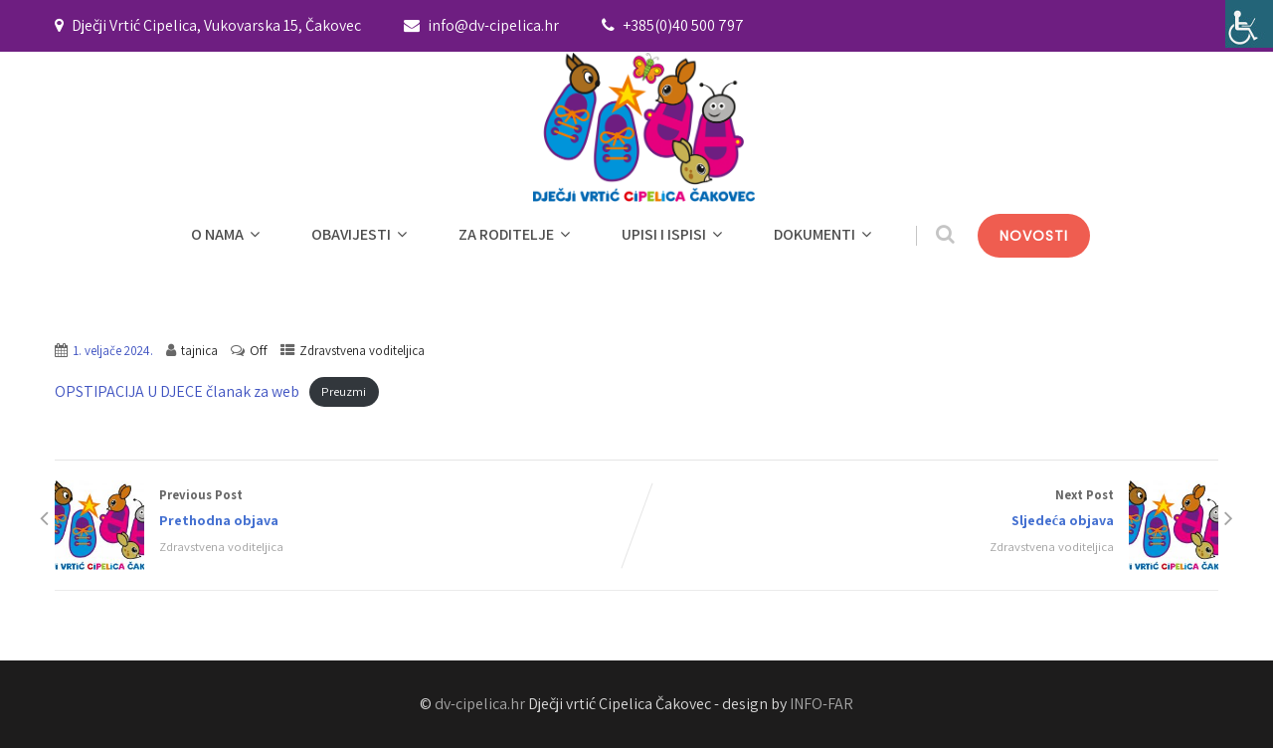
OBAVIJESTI (361, 234)
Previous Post (345, 509)
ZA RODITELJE (516, 234)
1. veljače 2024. (113, 350)
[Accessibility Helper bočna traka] (1249, 24)
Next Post (927, 509)
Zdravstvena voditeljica (362, 350)
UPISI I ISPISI (674, 234)
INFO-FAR (821, 703)
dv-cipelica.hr (480, 703)
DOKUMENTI (825, 234)
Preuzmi (343, 392)
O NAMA (228, 234)
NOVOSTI (1034, 236)
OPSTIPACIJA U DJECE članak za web (177, 391)
